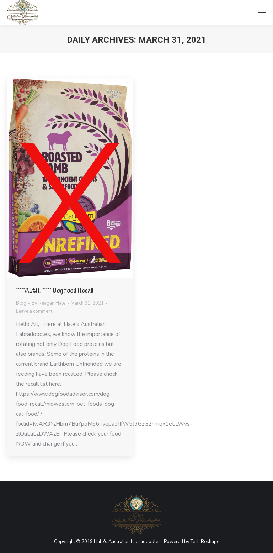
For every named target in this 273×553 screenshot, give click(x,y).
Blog (21, 303)
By (48, 303)
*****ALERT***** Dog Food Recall (54, 290)
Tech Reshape (205, 541)
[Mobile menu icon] (262, 12)
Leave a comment (34, 311)
